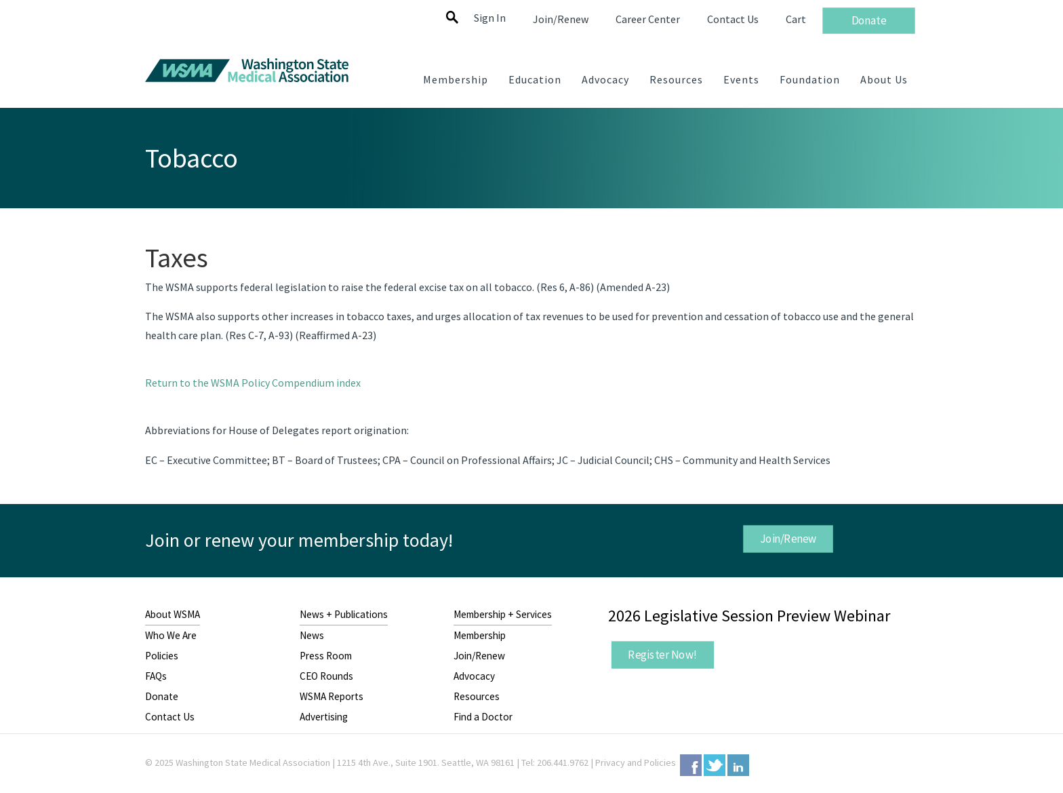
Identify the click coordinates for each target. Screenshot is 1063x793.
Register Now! (662, 654)
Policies (161, 655)
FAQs (156, 676)
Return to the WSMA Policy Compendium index (253, 382)
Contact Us (170, 716)
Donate (161, 696)
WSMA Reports (331, 696)
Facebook (691, 765)
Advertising (324, 716)
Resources (477, 696)
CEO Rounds (326, 676)
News (312, 635)
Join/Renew (787, 538)
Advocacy (474, 676)
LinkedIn (738, 765)
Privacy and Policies (635, 762)
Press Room (326, 655)
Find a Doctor (483, 716)
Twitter (714, 765)
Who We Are (171, 635)
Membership (480, 635)
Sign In (490, 17)
